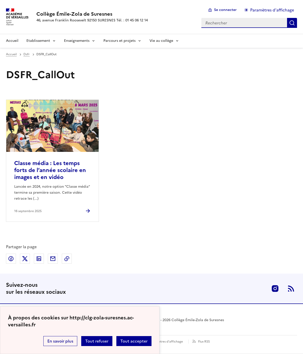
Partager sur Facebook (11, 259)
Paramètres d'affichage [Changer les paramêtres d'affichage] (272, 10)
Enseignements (76, 40)
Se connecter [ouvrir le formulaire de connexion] (225, 9)
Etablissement (38, 40)
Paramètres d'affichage (166, 341)
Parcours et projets (119, 40)
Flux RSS (204, 341)
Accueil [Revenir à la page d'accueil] (12, 40)
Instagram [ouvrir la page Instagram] (275, 289)
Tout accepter (134, 341)
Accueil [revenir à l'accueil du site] (11, 54)
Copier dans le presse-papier (67, 259)
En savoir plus (60, 341)
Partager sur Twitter (25, 259)
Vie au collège (161, 40)
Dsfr (26, 54)
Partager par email (53, 259)
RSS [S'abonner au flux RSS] (291, 289)
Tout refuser (96, 341)
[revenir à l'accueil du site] (92, 13)
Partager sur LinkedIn (39, 259)
